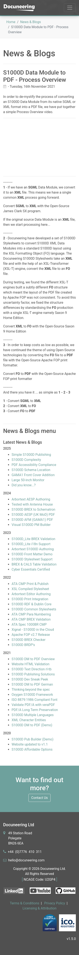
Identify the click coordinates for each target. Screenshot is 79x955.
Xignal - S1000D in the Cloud (33, 630)
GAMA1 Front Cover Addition (33, 475)
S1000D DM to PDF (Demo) (32, 725)
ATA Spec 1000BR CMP (29, 624)
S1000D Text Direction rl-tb (32, 669)
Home (10, 22)
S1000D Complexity (26, 460)
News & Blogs (30, 22)
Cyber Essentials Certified (31, 569)
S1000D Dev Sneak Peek (30, 679)
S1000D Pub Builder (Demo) (32, 739)
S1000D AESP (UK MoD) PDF (33, 515)
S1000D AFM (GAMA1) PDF (32, 520)
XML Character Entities (29, 720)
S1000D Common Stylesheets (34, 609)
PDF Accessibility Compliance (34, 465)
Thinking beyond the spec (31, 689)
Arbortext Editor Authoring (31, 594)
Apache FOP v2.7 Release (31, 635)
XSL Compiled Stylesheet (30, 589)
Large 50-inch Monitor (28, 480)
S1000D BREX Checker (29, 640)
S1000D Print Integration (30, 599)
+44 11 (25, 852)
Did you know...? (24, 485)
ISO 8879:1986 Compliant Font (35, 700)
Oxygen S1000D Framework (32, 695)
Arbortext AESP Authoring (31, 499)
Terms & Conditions (24, 903)
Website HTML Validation (31, 664)
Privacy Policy (54, 903)
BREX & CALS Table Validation (34, 564)
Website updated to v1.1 (30, 744)
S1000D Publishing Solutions (33, 674)
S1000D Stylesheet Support (32, 559)
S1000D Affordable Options (32, 749)
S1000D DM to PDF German (32, 684)
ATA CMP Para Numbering (31, 614)
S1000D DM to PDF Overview (33, 659)
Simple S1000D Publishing (31, 455)
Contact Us (39, 798)
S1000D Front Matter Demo (32, 554)
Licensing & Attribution (39, 908)
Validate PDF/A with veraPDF (33, 705)
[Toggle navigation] (70, 7)
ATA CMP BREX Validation (31, 619)
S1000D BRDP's (23, 645)
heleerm (26, 860)
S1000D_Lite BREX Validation (33, 539)
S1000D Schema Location (31, 470)
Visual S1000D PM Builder (31, 525)
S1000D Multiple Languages (33, 715)
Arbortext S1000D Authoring (33, 549)
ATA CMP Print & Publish (30, 584)
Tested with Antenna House (32, 504)
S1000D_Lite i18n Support (31, 544)
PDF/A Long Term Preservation (35, 710)
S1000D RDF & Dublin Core (31, 604)
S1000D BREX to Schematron (33, 509)
